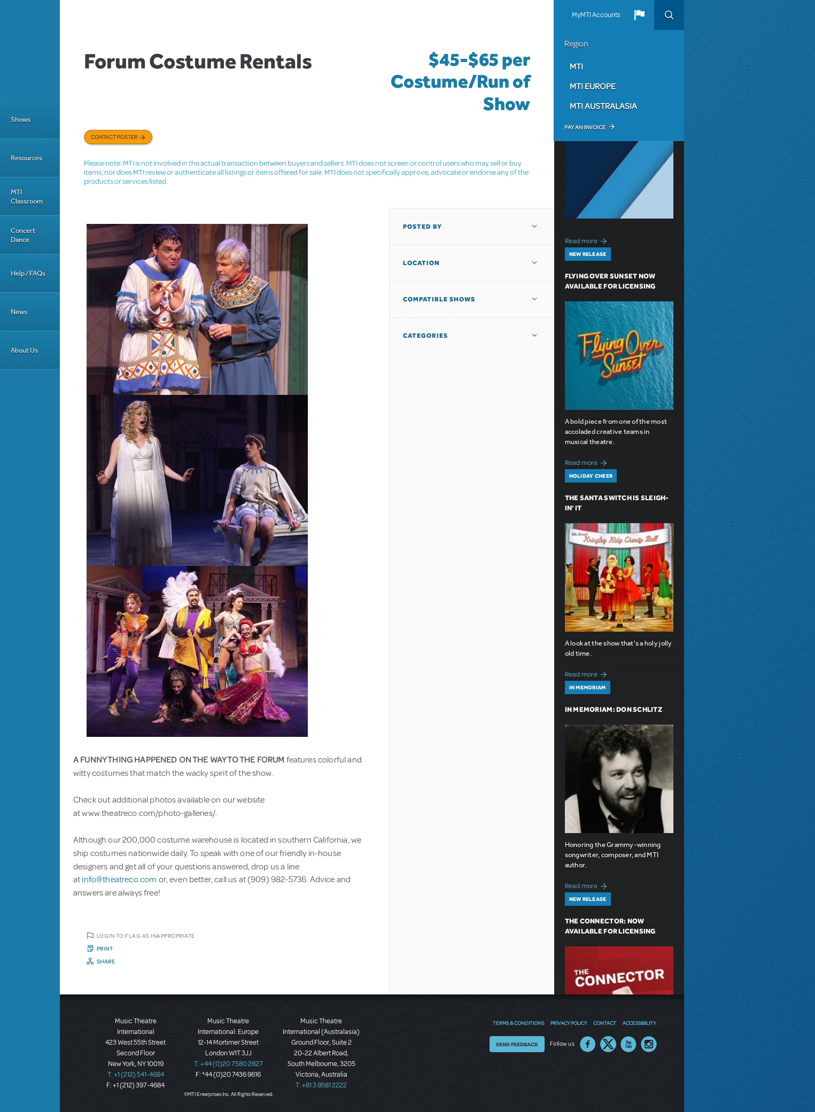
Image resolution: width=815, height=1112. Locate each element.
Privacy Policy (568, 1023)
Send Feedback (517, 1044)
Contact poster (114, 137)
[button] (639, 15)
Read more (587, 240)
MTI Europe (593, 86)
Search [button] (669, 15)
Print (105, 948)
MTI (576, 66)
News (19, 311)
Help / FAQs (28, 273)
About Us (24, 350)
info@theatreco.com (119, 879)
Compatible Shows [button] (439, 299)
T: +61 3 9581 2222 (321, 1085)
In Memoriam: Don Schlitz (613, 709)
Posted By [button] (422, 226)
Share (106, 961)
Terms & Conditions (518, 1023)
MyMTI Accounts (596, 15)
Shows (20, 119)
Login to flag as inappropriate (146, 935)
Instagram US (649, 1044)
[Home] (30, 50)
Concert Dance (23, 235)
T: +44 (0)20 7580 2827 (228, 1064)
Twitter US (608, 1044)
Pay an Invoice (585, 127)
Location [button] (421, 263)
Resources (26, 157)
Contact (604, 1023)
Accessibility (639, 1023)
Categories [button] (425, 335)
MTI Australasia (603, 105)
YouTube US (628, 1044)
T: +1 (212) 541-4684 (135, 1074)
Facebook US (588, 1044)
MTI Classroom (27, 197)
